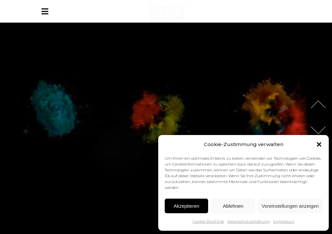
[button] (319, 144)
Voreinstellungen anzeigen (290, 206)
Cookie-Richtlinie (208, 221)
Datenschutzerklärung (248, 221)
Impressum (283, 221)
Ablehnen (233, 206)
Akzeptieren (186, 206)
